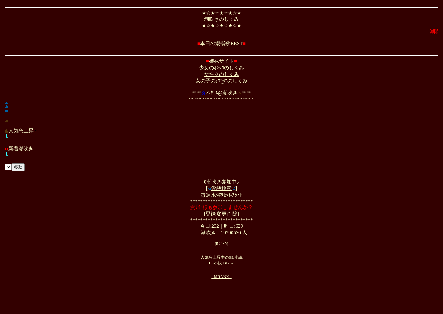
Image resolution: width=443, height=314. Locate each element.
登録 (210, 213)
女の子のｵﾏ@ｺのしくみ (221, 80)
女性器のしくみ (221, 74)
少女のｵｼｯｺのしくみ (221, 67)
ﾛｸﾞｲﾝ (221, 244)
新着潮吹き (19, 148)
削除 (232, 213)
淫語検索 (221, 188)
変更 (221, 213)
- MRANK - (221, 276)
